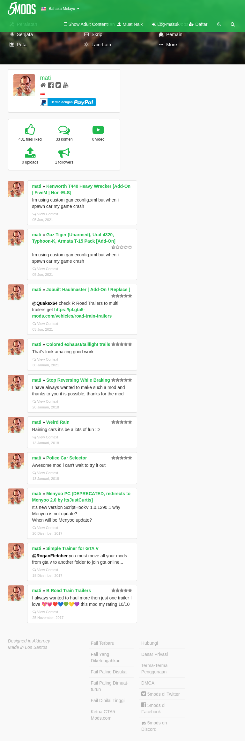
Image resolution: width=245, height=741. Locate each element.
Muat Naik (130, 24)
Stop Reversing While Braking (78, 380)
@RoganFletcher (50, 555)
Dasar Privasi (154, 654)
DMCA (147, 683)
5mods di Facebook (153, 708)
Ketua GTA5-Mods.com (104, 715)
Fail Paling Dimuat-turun (110, 686)
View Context (45, 214)
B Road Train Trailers (68, 590)
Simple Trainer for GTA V (72, 548)
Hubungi (149, 643)
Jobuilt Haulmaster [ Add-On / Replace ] (88, 289)
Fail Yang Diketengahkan (106, 657)
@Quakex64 (45, 303)
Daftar (198, 24)
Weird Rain (58, 422)
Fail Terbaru (103, 643)
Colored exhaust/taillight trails (78, 344)
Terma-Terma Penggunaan (154, 668)
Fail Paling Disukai (109, 671)
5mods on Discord (154, 726)
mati (45, 78)
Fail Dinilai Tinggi (108, 700)
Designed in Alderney (29, 640)
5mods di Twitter (160, 694)
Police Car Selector (66, 457)
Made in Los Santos (28, 647)
